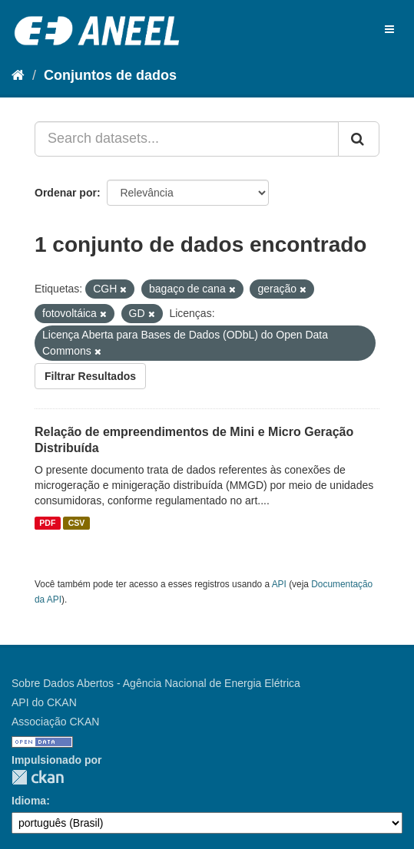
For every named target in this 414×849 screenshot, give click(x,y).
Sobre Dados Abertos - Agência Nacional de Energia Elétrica (156, 683)
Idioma (29, 800)
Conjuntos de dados (110, 75)
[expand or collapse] (389, 29)
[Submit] (358, 139)
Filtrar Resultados (90, 376)
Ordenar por (66, 193)
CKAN (38, 777)
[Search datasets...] (187, 139)
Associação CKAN (55, 721)
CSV (76, 522)
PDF (47, 522)
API (279, 584)
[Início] (18, 75)
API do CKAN (44, 702)
